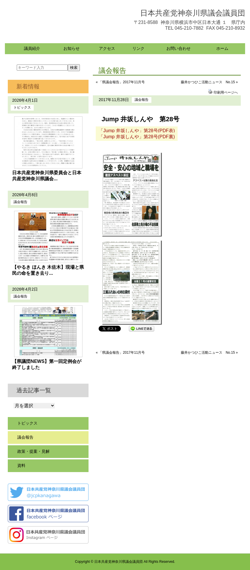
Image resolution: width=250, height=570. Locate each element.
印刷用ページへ (226, 92)
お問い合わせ (178, 48)
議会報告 (142, 100)
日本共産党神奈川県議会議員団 (192, 13)
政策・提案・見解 (33, 451)
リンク (138, 48)
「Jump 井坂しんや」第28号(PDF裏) (137, 136)
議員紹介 (32, 48)
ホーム (222, 48)
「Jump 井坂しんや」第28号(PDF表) (137, 130)
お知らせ (71, 48)
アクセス (107, 48)
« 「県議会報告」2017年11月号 (120, 82)
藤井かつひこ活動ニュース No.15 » (209, 82)
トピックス (22, 107)
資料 (21, 465)
